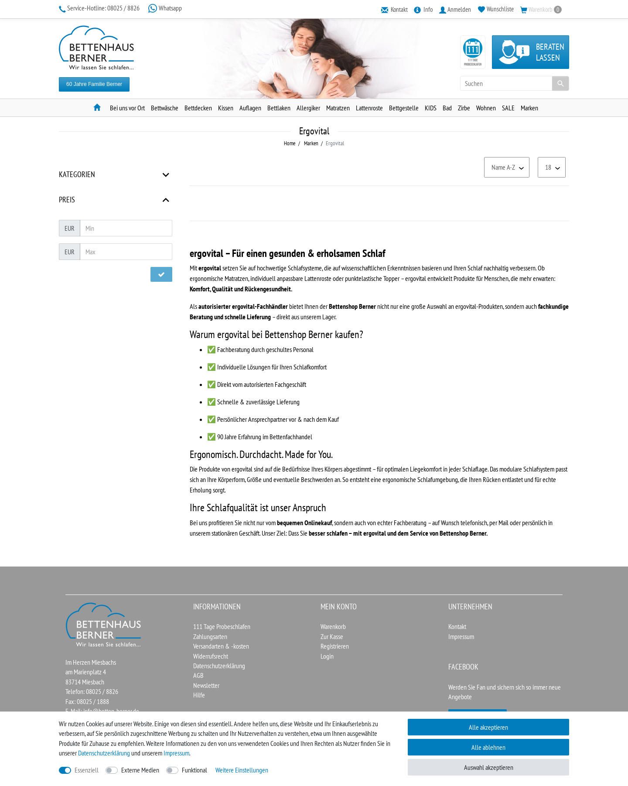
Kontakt (457, 626)
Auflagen (250, 107)
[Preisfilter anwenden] (161, 274)
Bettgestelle (404, 107)
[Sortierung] (506, 167)
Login (327, 656)
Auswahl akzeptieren (488, 767)
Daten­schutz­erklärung (104, 752)
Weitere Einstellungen (241, 769)
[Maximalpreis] (126, 251)
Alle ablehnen (488, 747)
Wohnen (486, 107)
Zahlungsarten (210, 636)
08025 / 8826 (100, 7)
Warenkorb (333, 626)
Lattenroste (369, 107)
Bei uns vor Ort (127, 107)
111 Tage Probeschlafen (221, 626)
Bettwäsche (164, 107)
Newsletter (206, 685)
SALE (508, 107)
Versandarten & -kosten (221, 646)
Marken (529, 107)
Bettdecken (198, 107)
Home (289, 143)
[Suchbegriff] (514, 83)
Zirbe (464, 107)
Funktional (194, 769)
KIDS (431, 107)
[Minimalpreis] (126, 228)
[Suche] (560, 83)
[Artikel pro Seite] (552, 167)
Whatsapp (165, 7)
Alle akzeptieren (488, 727)
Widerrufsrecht (210, 656)
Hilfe (199, 694)
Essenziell (87, 769)
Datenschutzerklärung (219, 665)
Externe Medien (140, 769)
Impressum (461, 636)
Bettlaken (278, 107)
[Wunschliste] (496, 9)
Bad (447, 107)
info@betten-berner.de (111, 711)
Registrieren (335, 646)
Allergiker (308, 107)
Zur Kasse (332, 636)
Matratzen (338, 107)
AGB (198, 675)
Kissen (225, 107)
